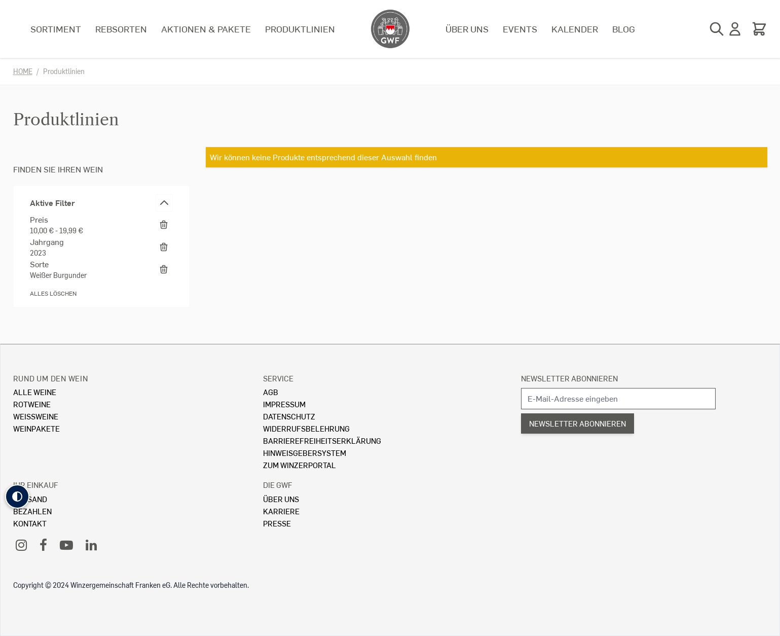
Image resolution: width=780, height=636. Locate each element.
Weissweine (35, 416)
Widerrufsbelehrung (306, 428)
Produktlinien (300, 28)
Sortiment (55, 28)
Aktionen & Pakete (206, 28)
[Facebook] (43, 544)
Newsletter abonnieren (569, 378)
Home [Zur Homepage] (22, 71)
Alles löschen (53, 293)
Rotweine (32, 404)
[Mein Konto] (735, 29)
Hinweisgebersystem (304, 452)
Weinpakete (36, 428)
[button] (17, 496)
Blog (623, 28)
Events (520, 28)
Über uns (467, 28)
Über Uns (281, 498)
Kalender (574, 28)
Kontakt (30, 523)
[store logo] (390, 29)
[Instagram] (21, 544)
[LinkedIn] (91, 544)
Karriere (281, 511)
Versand (30, 498)
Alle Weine (34, 391)
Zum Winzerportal (299, 465)
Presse (277, 523)
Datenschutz (289, 416)
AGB (270, 391)
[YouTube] (66, 544)
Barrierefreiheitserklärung (322, 440)
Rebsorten (121, 28)
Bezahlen (32, 511)
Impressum (284, 404)
